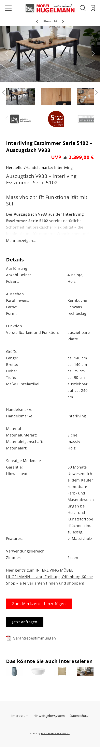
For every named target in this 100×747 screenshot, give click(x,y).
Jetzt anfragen (24, 621)
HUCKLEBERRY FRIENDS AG (55, 733)
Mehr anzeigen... (21, 240)
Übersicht (50, 21)
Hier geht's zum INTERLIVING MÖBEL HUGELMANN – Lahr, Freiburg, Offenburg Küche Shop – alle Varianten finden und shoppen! (49, 577)
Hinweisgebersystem (49, 716)
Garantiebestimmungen (31, 638)
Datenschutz (79, 716)
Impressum (19, 716)
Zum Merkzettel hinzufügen (39, 603)
